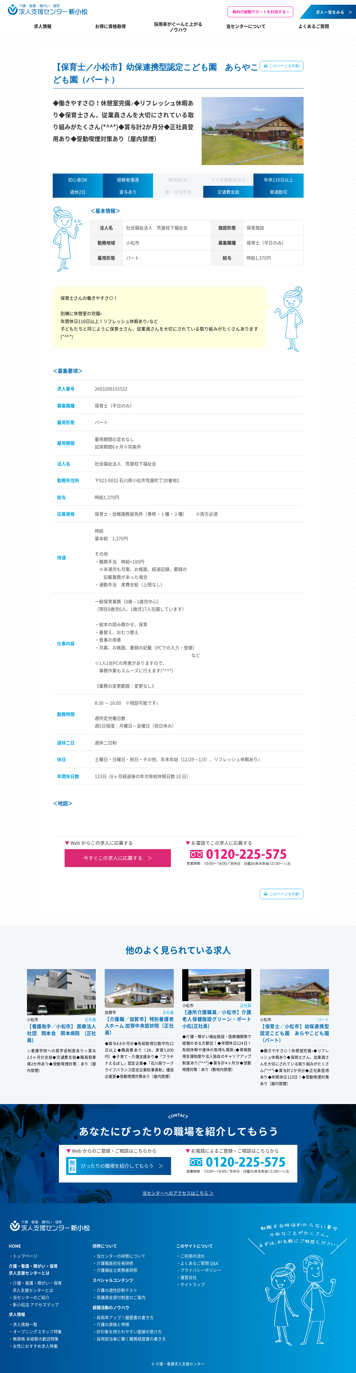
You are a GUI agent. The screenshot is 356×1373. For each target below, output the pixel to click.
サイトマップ (192, 1284)
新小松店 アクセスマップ (36, 1304)
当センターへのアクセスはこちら (175, 1193)
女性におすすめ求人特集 (35, 1346)
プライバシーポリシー (200, 1270)
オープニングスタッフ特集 (37, 1331)
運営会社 (188, 1277)
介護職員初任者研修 (115, 1263)
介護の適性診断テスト (117, 1290)
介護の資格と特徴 (113, 1324)
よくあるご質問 (313, 26)
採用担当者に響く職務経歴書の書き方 (131, 1339)
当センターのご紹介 (31, 1297)
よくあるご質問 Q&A (199, 1263)
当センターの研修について (121, 1256)
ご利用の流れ (192, 1256)
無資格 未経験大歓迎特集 (36, 1339)
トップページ (25, 1256)
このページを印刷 (284, 66)
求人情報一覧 (25, 1324)
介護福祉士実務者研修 (117, 1270)
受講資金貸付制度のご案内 (121, 1297)
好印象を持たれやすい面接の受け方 (129, 1331)
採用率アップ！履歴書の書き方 (125, 1317)
